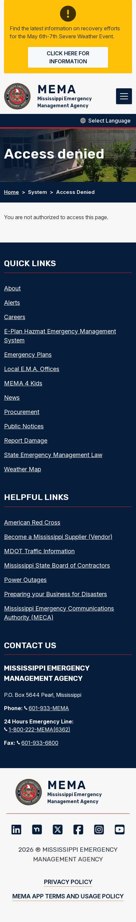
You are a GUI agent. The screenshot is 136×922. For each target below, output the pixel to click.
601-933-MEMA (46, 708)
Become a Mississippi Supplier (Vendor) (58, 536)
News (12, 397)
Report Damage (25, 440)
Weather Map (22, 469)
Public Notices (24, 426)
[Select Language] (109, 121)
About (12, 288)
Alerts (12, 302)
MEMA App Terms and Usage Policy (68, 896)
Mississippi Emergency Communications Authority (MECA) (59, 613)
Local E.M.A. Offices (31, 368)
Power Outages (25, 579)
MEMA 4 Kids (23, 383)
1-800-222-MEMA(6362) (37, 729)
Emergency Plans (28, 354)
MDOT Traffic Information (39, 551)
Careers (14, 316)
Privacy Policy (68, 881)
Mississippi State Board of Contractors (57, 565)
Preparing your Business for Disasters (55, 594)
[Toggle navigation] (124, 96)
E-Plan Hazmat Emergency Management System (60, 336)
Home (11, 192)
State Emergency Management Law (53, 454)
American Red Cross (32, 522)
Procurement (21, 411)
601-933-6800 (37, 742)
